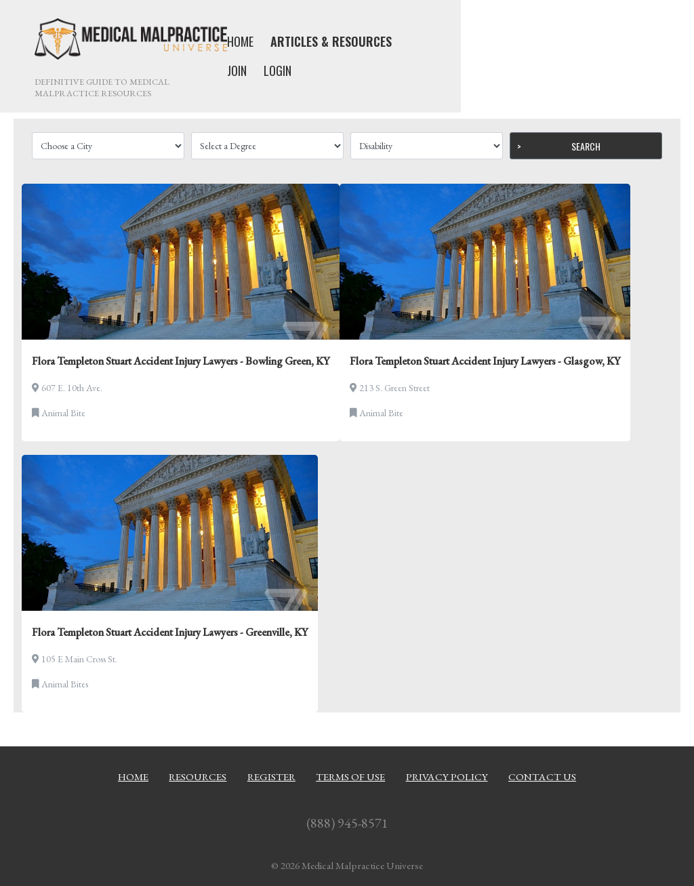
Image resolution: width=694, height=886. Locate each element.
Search (585, 146)
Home (133, 777)
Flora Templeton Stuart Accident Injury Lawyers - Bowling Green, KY (180, 361)
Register (271, 777)
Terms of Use (350, 777)
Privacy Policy (447, 777)
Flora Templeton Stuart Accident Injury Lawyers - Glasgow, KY (485, 361)
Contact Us (542, 777)
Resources (197, 777)
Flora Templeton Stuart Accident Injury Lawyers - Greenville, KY (170, 632)
